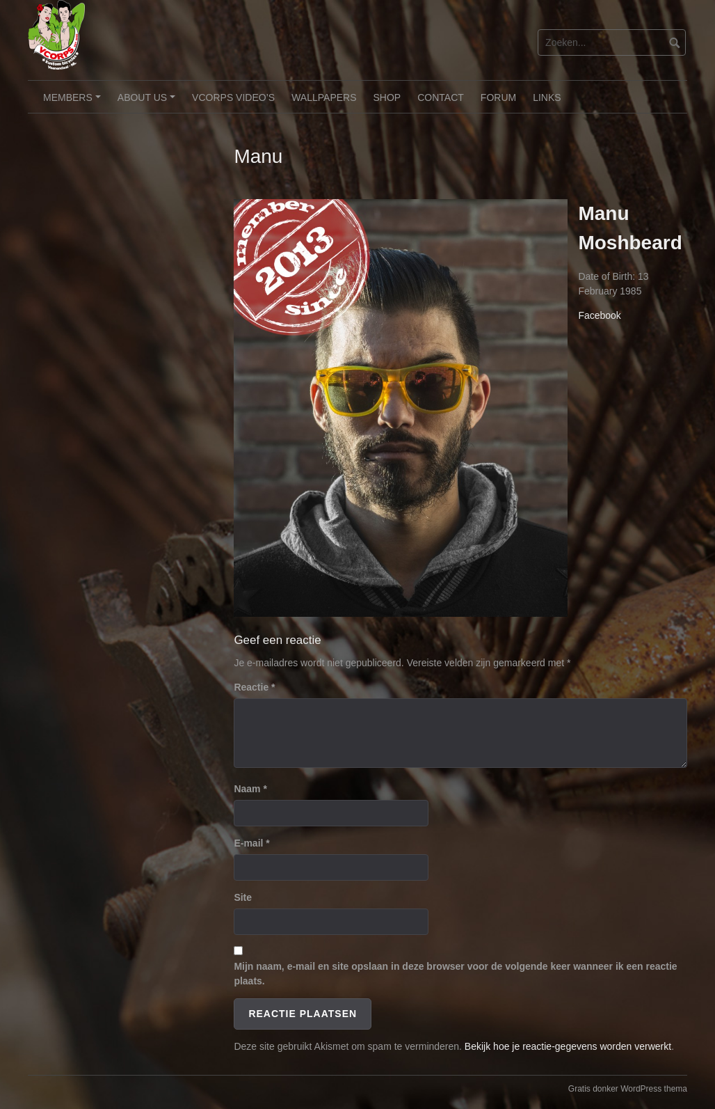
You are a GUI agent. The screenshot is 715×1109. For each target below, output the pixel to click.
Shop (387, 97)
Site (243, 897)
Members (73, 102)
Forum (498, 97)
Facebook (599, 315)
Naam (250, 788)
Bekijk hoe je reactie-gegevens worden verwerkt (568, 1046)
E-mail (251, 843)
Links (547, 97)
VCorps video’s (233, 97)
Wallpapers (323, 97)
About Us (148, 102)
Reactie (254, 687)
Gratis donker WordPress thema (627, 1089)
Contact (440, 97)
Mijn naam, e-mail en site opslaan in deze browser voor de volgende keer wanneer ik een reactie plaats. (455, 973)
